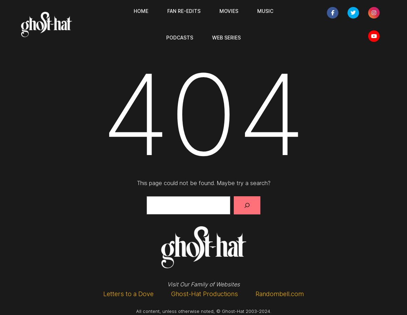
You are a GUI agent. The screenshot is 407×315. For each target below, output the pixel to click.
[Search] (247, 205)
